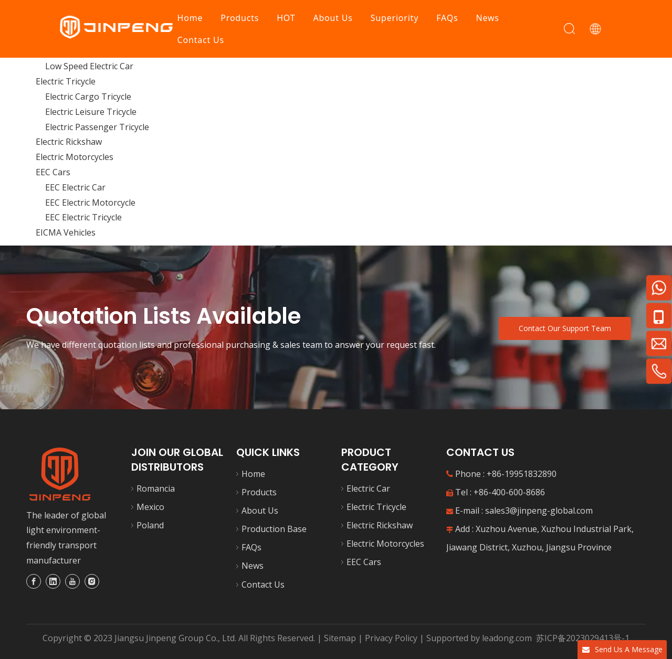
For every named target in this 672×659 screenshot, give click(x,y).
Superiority (394, 18)
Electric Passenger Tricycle (97, 127)
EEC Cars (53, 172)
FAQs (447, 18)
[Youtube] (72, 581)
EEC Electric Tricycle (83, 217)
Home (190, 18)
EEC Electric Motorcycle (90, 202)
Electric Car (368, 488)
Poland (150, 525)
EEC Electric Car (75, 187)
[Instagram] (92, 581)
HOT (286, 18)
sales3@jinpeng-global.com (539, 510)
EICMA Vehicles (66, 232)
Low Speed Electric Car (89, 66)
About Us (333, 18)
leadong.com (507, 638)
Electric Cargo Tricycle (88, 96)
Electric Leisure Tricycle (90, 112)
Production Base (274, 529)
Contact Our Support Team (565, 328)
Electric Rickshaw (69, 141)
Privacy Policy (392, 638)
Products (240, 18)
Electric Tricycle (66, 81)
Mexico (150, 507)
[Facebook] (33, 581)
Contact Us (200, 40)
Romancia (155, 488)
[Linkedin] (53, 581)
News (487, 18)
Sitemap (340, 638)
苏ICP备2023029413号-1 (581, 638)
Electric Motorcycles (74, 157)
